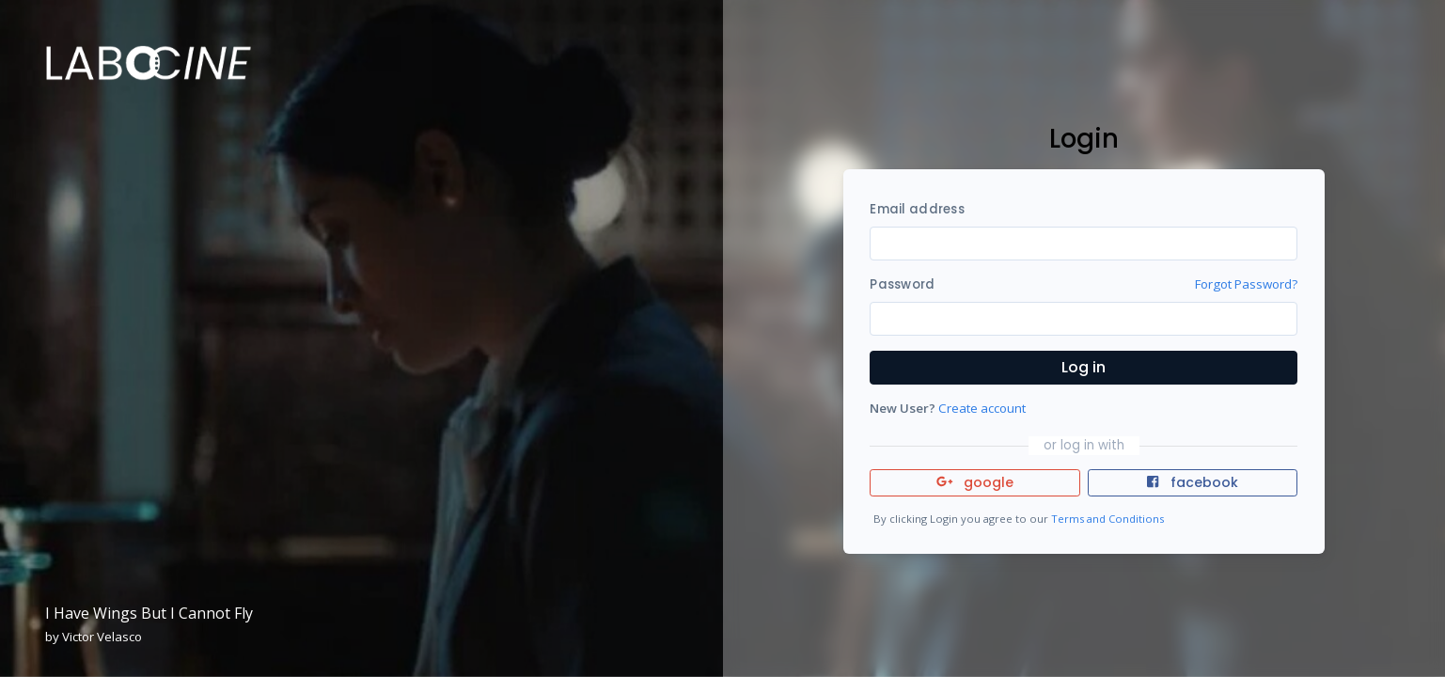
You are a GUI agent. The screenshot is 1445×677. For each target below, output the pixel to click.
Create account (982, 408)
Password (902, 284)
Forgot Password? (1246, 284)
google (975, 482)
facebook (1192, 482)
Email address (917, 209)
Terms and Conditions (1107, 519)
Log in (1083, 367)
